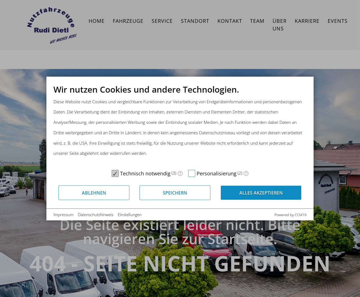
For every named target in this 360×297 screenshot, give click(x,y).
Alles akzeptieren (261, 192)
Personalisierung (217, 173)
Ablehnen (94, 192)
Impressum (63, 214)
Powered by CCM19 (290, 214)
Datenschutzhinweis (95, 214)
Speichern (175, 192)
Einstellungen (129, 214)
